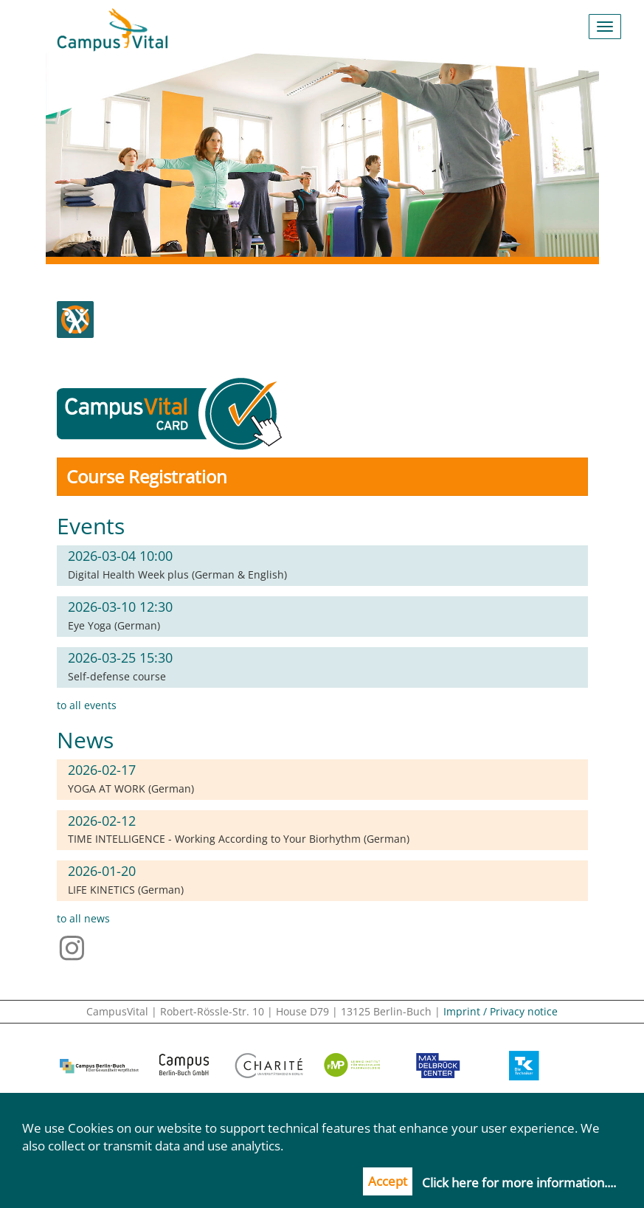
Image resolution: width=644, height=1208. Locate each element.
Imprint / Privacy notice (500, 1011)
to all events (87, 705)
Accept (387, 1181)
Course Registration (146, 476)
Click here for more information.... (519, 1182)
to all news (83, 918)
